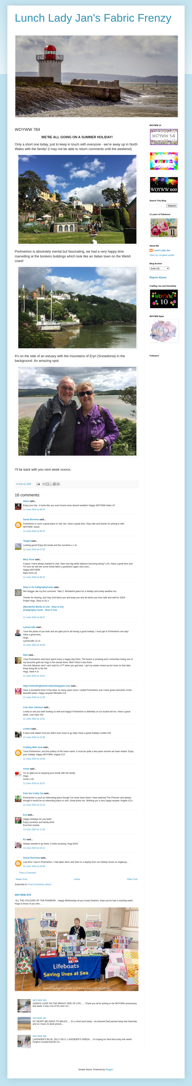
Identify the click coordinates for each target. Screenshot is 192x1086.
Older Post (132, 879)
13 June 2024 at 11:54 (34, 829)
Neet (25, 655)
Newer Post (21, 879)
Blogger (109, 1069)
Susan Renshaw (31, 858)
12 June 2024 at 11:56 (34, 697)
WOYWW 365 (40, 1000)
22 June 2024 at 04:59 (34, 866)
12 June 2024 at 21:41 (34, 805)
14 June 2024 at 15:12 (34, 848)
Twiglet (26, 541)
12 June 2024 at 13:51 (34, 719)
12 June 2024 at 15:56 (34, 737)
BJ (24, 839)
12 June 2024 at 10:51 (34, 676)
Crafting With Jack (32, 747)
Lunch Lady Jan (161, 250)
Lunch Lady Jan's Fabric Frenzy (93, 18)
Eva (25, 815)
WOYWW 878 (23, 894)
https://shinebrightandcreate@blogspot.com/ (46, 686)
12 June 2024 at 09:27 (34, 617)
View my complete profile (162, 255)
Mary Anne (28, 559)
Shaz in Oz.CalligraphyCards (38, 587)
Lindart (27, 729)
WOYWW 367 (40, 1018)
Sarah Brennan (31, 519)
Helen (26, 501)
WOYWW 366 (40, 1036)
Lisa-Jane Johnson (33, 707)
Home (77, 879)
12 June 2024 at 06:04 (34, 509)
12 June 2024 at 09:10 (34, 577)
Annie (26, 768)
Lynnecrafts (29, 627)
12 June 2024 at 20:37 (34, 783)
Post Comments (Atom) (39, 884)
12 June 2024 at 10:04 (34, 645)
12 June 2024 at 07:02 (34, 549)
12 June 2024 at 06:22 (34, 531)
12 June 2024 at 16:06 (34, 758)
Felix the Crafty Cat (33, 793)
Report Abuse (158, 277)
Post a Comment (27, 873)
